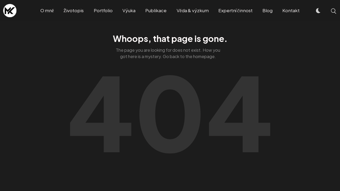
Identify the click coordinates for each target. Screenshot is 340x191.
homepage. (204, 56)
